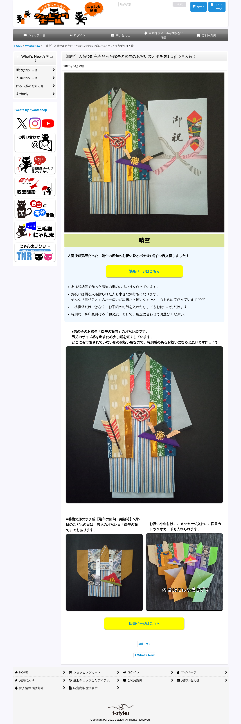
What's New (144, 655)
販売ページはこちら (144, 271)
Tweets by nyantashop (30, 110)
